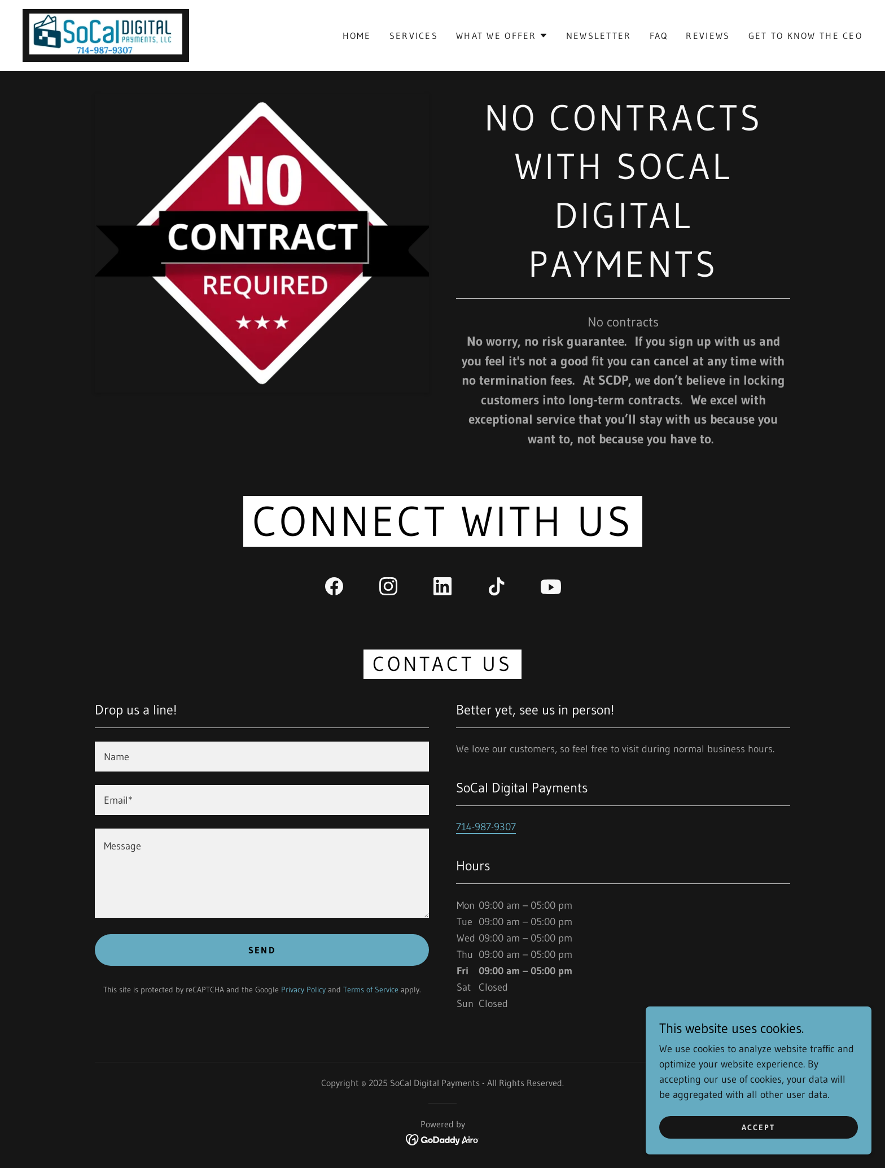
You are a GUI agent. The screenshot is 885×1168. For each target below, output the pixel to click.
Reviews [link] (708, 35)
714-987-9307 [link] (486, 827)
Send (261, 950)
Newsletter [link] (599, 35)
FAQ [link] (659, 35)
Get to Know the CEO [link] (805, 35)
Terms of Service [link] (370, 989)
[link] (106, 35)
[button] (502, 35)
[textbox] (262, 757)
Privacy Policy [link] (303, 989)
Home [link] (357, 35)
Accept (758, 1127)
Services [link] (413, 35)
